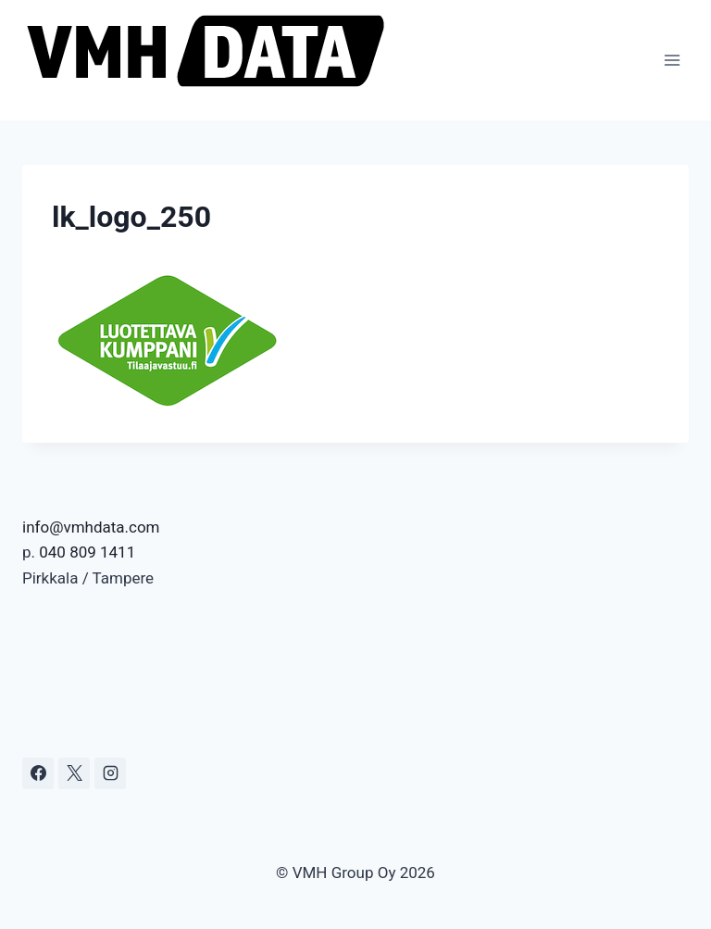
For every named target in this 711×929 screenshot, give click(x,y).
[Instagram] (110, 773)
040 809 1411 (87, 552)
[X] (74, 773)
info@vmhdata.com (91, 527)
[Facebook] (38, 773)
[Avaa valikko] (672, 59)
